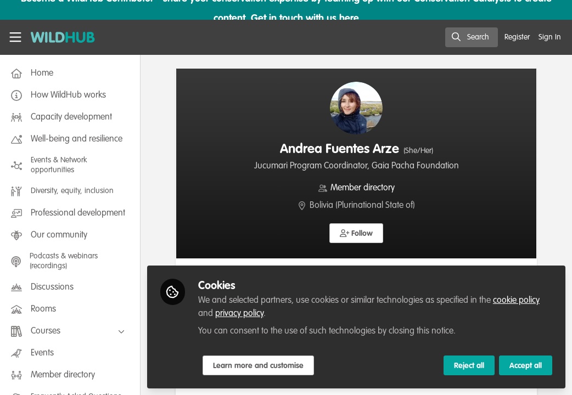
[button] (356, 233)
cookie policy (516, 300)
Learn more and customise (258, 366)
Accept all (525, 366)
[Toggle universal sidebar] (15, 37)
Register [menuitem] (517, 37)
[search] (471, 37)
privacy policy (239, 313)
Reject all (469, 366)
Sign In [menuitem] (550, 37)
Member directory (362, 188)
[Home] (57, 37)
